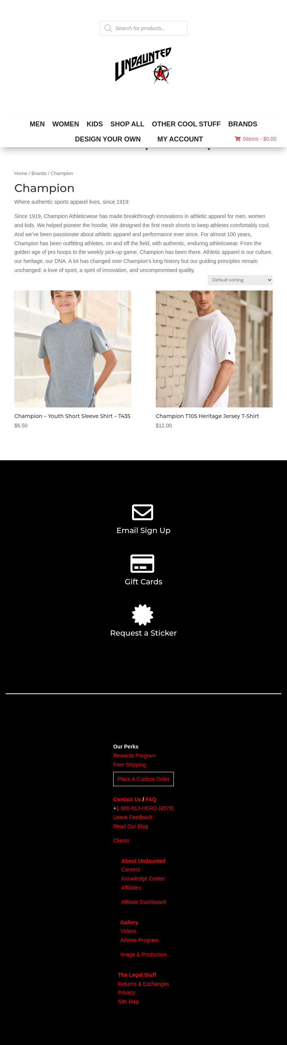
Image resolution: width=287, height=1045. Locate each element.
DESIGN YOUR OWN (112, 141)
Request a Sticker (143, 633)
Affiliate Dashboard (143, 902)
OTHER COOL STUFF (186, 124)
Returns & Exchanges (143, 984)
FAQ (151, 799)
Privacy (126, 993)
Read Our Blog (130, 826)
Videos (128, 931)
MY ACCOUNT (184, 141)
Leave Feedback (132, 817)
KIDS (95, 124)
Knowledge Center (142, 879)
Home (20, 173)
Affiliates (131, 888)
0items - (255, 139)
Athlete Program (139, 940)
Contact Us (127, 799)
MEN (37, 124)
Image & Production (143, 954)
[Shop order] (240, 280)
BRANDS (242, 124)
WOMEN (65, 124)
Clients (121, 841)
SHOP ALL (127, 124)
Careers (130, 870)
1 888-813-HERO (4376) (145, 808)
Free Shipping (129, 765)
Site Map (128, 1002)
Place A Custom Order (143, 779)
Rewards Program (134, 756)
